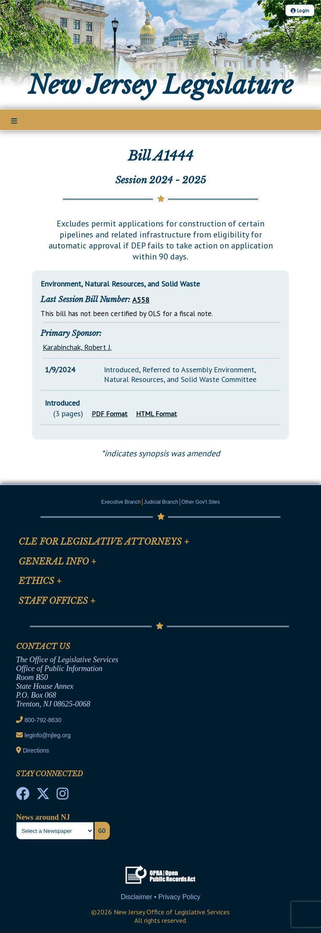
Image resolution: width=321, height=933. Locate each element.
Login (300, 10)
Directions (36, 750)
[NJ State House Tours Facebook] (23, 796)
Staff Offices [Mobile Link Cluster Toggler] (57, 601)
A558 (141, 300)
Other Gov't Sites (200, 502)
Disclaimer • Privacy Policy (161, 896)
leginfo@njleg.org (47, 735)
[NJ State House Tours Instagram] (62, 796)
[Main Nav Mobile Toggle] (14, 120)
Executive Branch (121, 502)
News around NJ (43, 817)
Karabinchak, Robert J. (77, 347)
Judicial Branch (161, 502)
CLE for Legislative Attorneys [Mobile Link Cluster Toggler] (104, 542)
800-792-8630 (42, 720)
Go (102, 831)
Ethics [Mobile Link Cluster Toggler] (40, 581)
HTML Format (156, 413)
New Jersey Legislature (160, 85)
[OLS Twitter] (43, 796)
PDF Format (110, 413)
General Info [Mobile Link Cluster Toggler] (57, 562)
